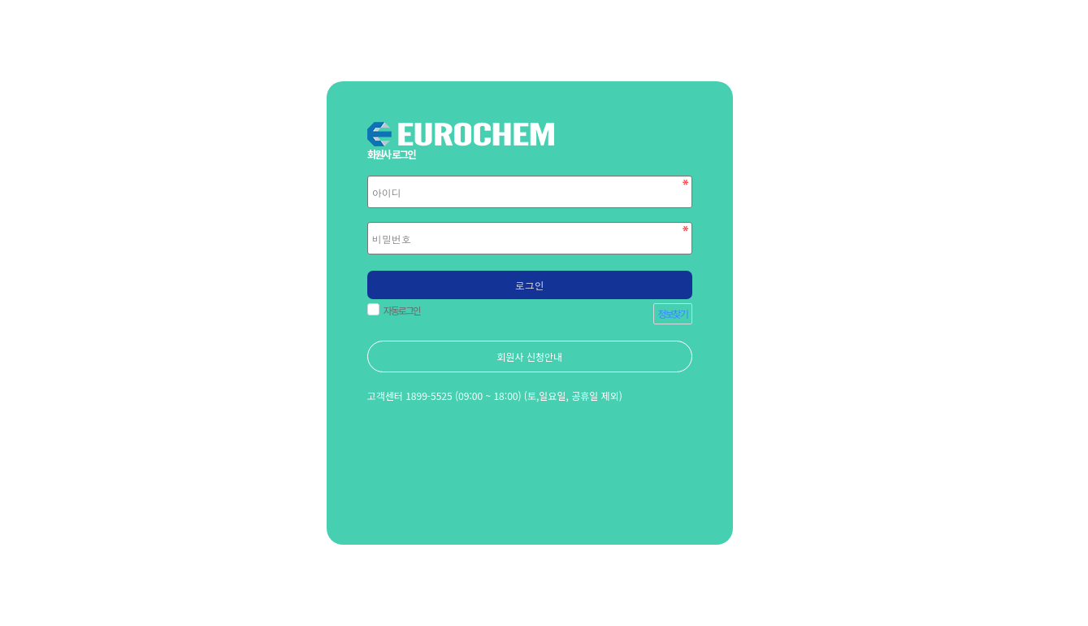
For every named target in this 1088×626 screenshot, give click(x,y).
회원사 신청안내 (529, 356)
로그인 (529, 285)
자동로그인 (399, 310)
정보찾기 (672, 313)
